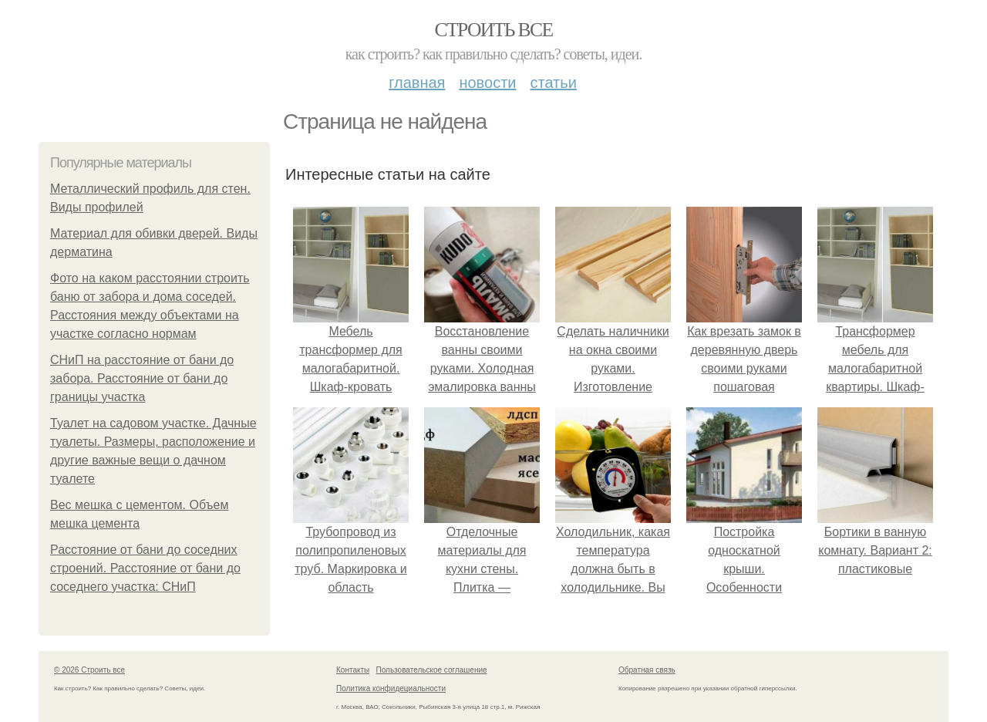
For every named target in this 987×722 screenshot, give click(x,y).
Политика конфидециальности (391, 688)
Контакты (352, 670)
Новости (487, 82)
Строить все (493, 30)
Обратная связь (646, 670)
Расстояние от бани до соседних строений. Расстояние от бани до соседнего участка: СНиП (145, 568)
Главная (417, 82)
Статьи (553, 82)
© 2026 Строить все (89, 670)
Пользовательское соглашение (431, 670)
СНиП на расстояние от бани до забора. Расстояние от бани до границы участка (142, 378)
